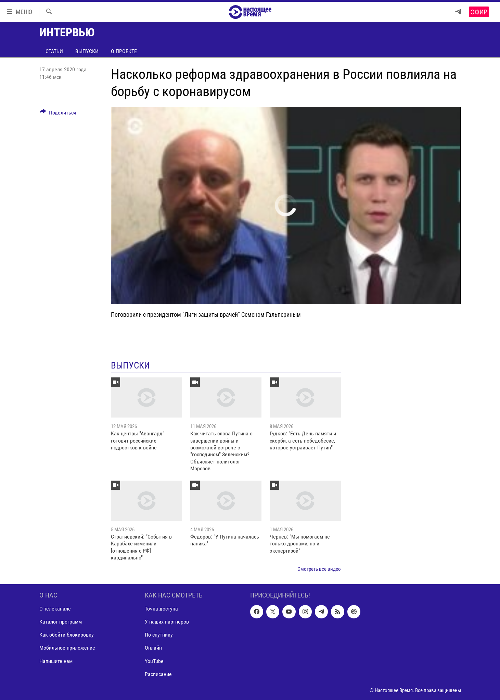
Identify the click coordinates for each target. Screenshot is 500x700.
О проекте (124, 51)
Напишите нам (56, 661)
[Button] (58, 114)
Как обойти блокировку (66, 634)
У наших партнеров (167, 621)
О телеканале (55, 608)
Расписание (158, 674)
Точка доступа (161, 608)
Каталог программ (60, 621)
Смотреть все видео (319, 569)
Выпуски (87, 51)
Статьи (54, 51)
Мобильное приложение (67, 647)
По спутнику (159, 634)
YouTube (154, 661)
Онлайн (153, 647)
